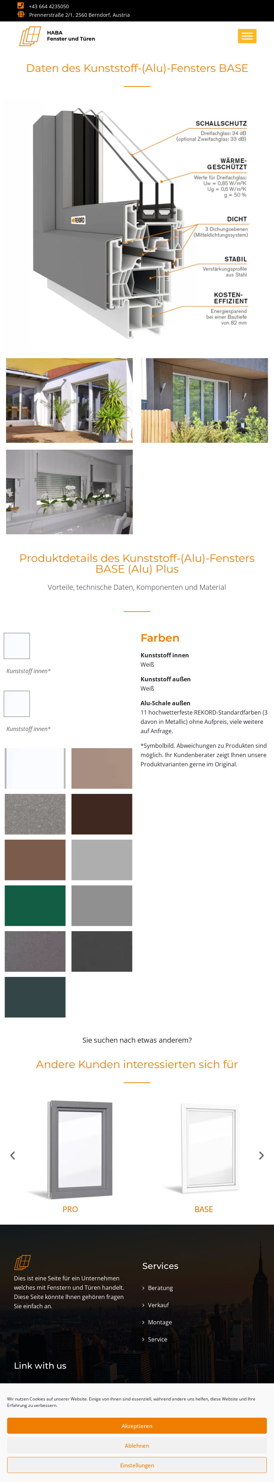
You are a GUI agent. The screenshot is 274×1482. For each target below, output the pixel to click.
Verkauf (158, 1305)
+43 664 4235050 (43, 6)
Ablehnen (137, 1445)
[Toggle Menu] (247, 36)
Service (157, 1339)
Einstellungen (137, 1465)
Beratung (160, 1288)
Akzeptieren (137, 1425)
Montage (160, 1322)
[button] (12, 1155)
